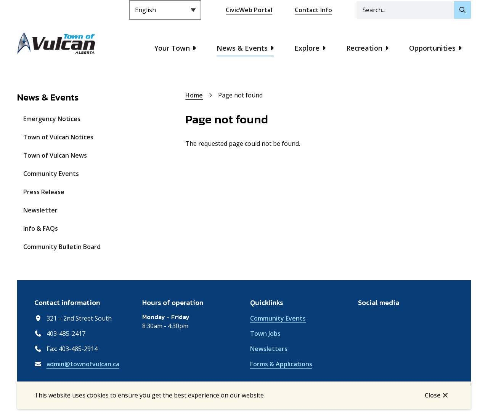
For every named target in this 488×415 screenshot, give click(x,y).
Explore (306, 48)
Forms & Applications (281, 364)
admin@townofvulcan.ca (83, 364)
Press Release (43, 192)
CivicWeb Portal (249, 10)
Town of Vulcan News (55, 155)
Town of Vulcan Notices (58, 137)
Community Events (51, 173)
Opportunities (432, 48)
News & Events (242, 48)
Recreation (364, 48)
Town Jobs (265, 333)
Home (194, 95)
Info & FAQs (40, 228)
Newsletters (268, 349)
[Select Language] (165, 10)
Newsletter (40, 210)
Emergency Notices (51, 119)
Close (433, 395)
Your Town (172, 48)
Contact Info (313, 10)
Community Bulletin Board (62, 247)
